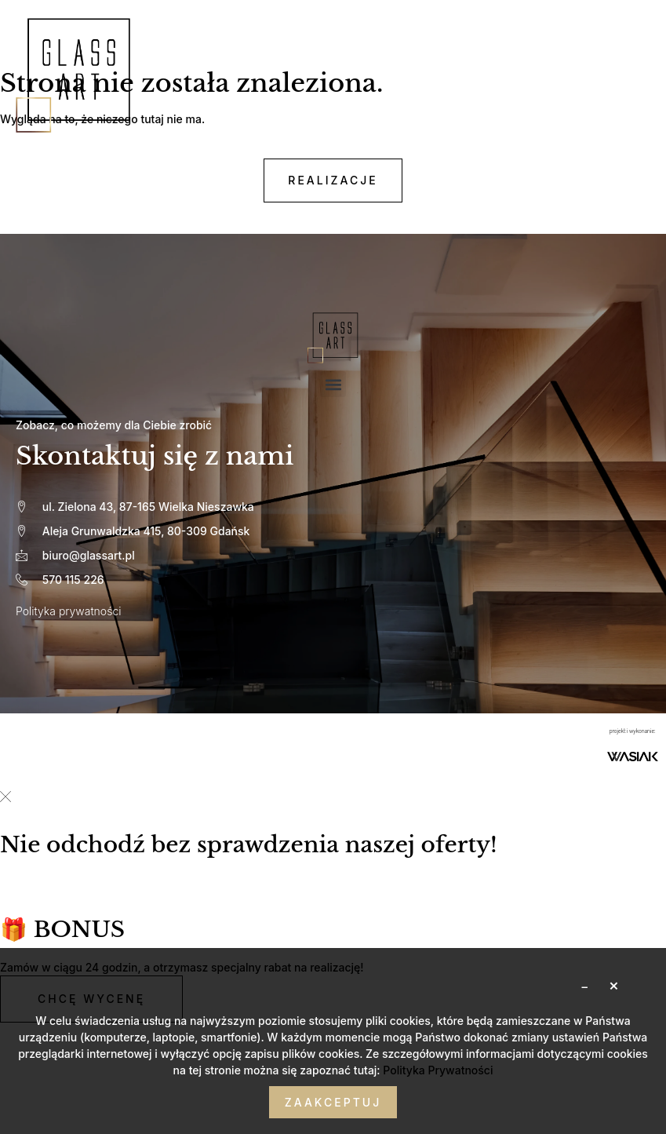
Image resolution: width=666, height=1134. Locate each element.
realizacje (332, 180)
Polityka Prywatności (438, 1070)
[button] (333, 384)
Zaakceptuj (333, 1102)
